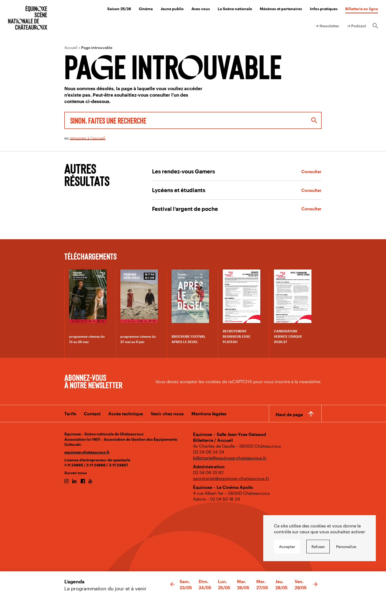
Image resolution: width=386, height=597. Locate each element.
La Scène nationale (235, 8)
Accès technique (125, 413)
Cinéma (146, 8)
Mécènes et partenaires (281, 8)
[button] (172, 584)
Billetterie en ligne (361, 8)
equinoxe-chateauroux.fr (87, 452)
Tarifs (70, 413)
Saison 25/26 (119, 8)
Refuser (318, 546)
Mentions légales (208, 413)
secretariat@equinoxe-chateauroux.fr (231, 478)
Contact (92, 413)
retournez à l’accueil (87, 138)
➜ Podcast (356, 26)
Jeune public (172, 8)
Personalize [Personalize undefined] (346, 546)
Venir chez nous (167, 413)
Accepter (287, 546)
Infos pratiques (323, 8)
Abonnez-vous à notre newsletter (93, 381)
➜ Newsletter (327, 26)
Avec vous (200, 8)
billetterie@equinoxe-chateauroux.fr (229, 457)
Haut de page (289, 414)
